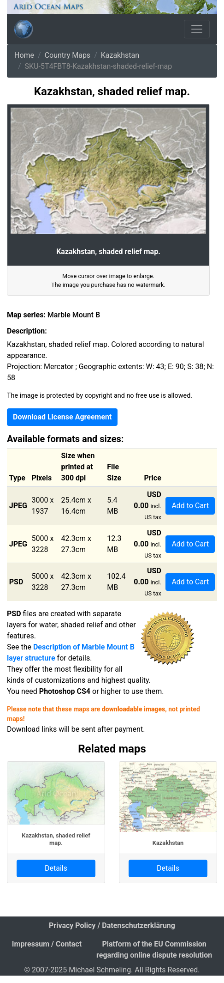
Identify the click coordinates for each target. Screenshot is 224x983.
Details (56, 868)
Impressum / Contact (47, 944)
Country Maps (67, 55)
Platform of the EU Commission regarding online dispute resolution (154, 949)
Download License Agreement (62, 417)
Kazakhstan (120, 55)
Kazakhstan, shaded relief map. (56, 839)
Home (24, 55)
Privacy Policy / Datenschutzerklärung (112, 925)
